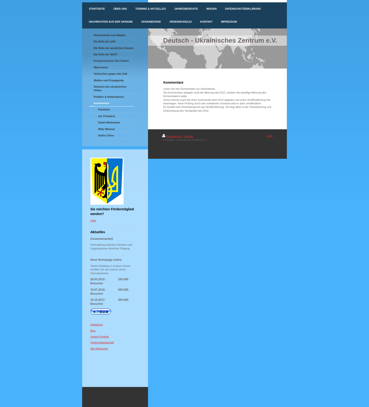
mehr (93, 220)
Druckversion (171, 136)
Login (269, 135)
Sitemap (188, 136)
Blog (93, 330)
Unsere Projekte (99, 336)
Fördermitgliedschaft (102, 342)
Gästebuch (96, 324)
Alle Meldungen (99, 348)
